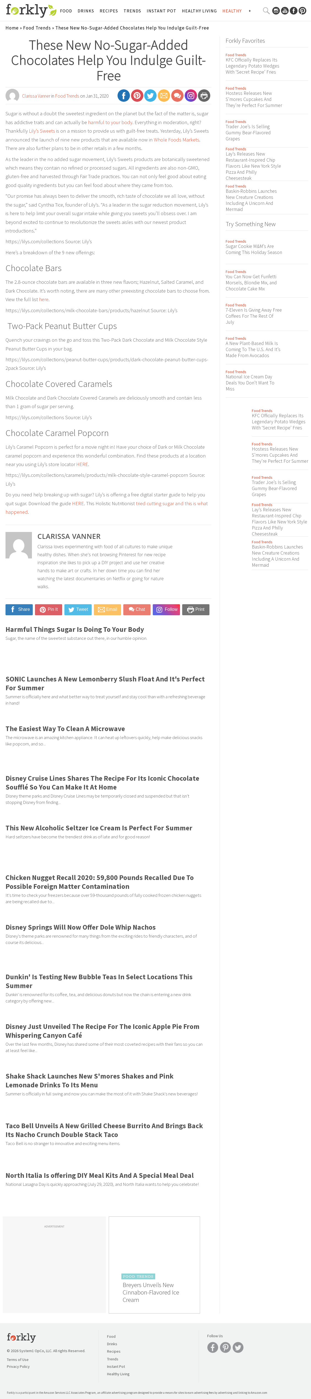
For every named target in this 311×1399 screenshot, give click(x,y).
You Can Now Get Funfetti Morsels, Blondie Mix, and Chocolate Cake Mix (251, 283)
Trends (132, 11)
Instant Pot (161, 11)
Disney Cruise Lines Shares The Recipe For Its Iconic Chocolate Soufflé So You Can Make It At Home (102, 782)
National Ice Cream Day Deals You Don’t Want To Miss (250, 383)
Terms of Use (18, 1359)
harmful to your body (110, 122)
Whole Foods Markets (176, 140)
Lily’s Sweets (42, 131)
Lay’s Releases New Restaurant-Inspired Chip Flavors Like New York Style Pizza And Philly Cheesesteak (253, 166)
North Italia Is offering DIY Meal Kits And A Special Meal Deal (100, 1175)
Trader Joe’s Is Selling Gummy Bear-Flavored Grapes (248, 133)
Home (12, 28)
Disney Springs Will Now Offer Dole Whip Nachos (81, 927)
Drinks (86, 11)
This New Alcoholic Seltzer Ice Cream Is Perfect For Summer (99, 827)
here (43, 299)
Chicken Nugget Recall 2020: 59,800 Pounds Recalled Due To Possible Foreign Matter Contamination (100, 882)
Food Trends (37, 28)
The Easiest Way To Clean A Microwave (65, 728)
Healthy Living (199, 11)
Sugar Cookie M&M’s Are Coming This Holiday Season (254, 249)
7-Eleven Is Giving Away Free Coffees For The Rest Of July (254, 316)
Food (66, 11)
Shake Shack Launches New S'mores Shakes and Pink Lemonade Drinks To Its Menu (90, 1080)
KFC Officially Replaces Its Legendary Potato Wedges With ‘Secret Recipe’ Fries (252, 66)
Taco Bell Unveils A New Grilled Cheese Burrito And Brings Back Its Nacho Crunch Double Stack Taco (104, 1130)
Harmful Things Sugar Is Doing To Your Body (75, 629)
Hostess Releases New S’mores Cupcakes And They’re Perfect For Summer (254, 99)
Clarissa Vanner (36, 96)
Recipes (109, 11)
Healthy (232, 11)
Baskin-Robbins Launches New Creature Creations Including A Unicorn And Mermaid (251, 200)
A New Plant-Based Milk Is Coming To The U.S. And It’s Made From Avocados (253, 349)
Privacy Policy (18, 1366)
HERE (82, 464)
